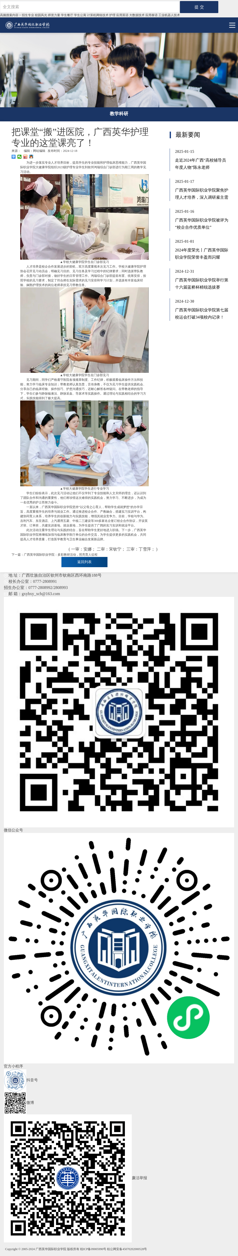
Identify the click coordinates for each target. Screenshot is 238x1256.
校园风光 (41, 15)
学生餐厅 (67, 15)
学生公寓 (80, 15)
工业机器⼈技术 (169, 15)
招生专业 (28, 15)
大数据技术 (137, 15)
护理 (112, 15)
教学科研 (119, 113)
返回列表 (84, 562)
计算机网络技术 (98, 15)
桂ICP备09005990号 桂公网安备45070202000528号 (113, 1249)
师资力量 (54, 15)
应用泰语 (151, 15)
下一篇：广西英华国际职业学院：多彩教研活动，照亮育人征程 (55, 554)
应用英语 (122, 15)
